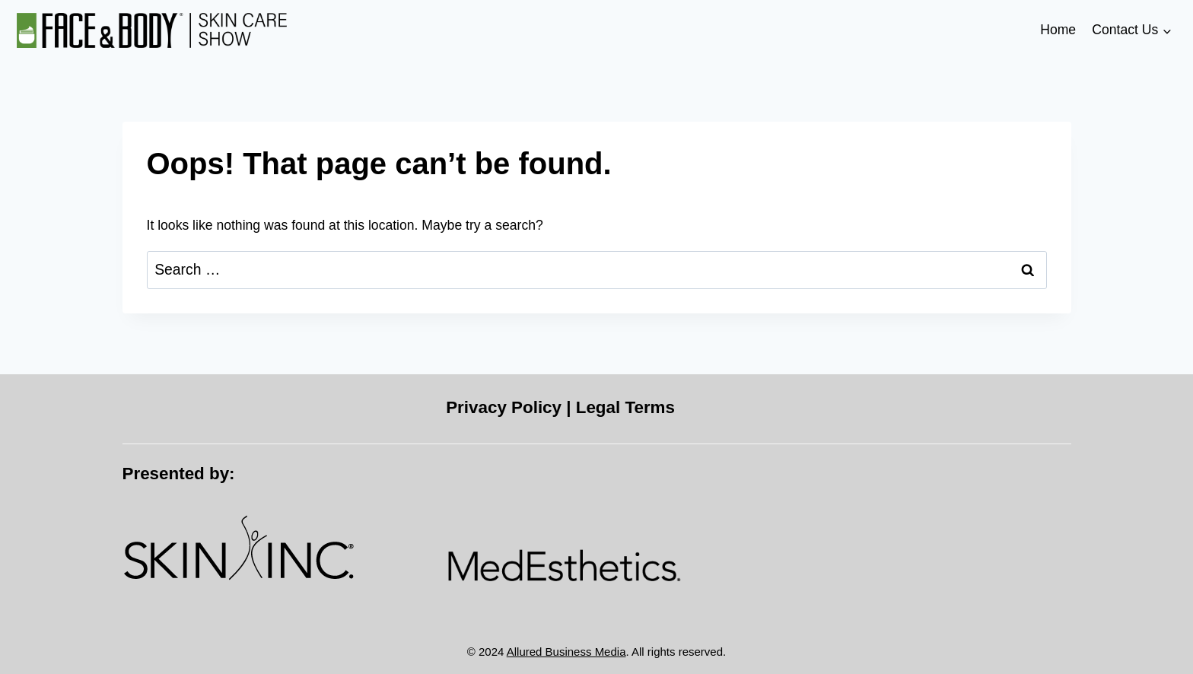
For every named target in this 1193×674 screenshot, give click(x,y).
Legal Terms (625, 407)
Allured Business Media (566, 651)
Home (1058, 29)
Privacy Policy (504, 407)
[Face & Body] (152, 31)
